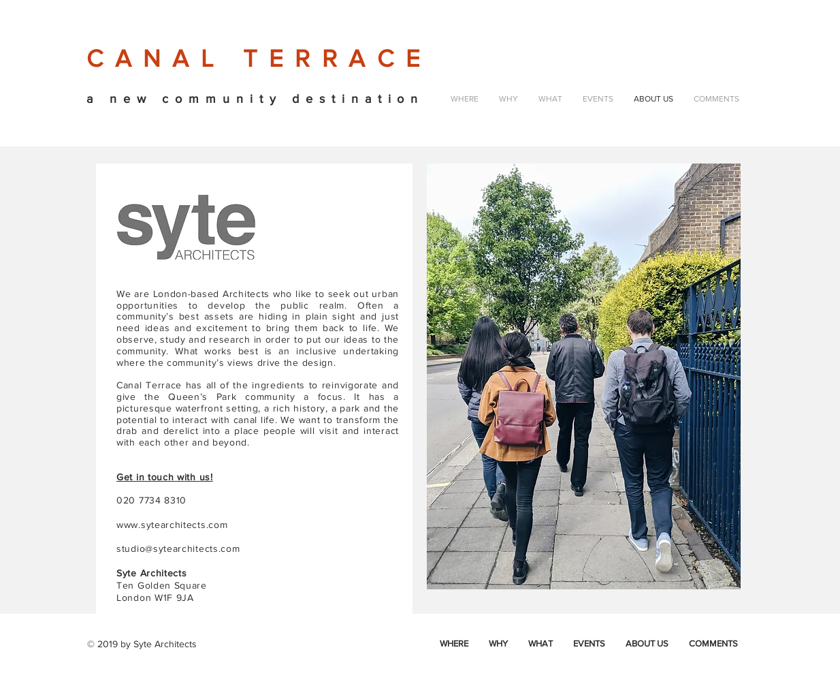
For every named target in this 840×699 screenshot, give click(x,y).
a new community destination (255, 99)
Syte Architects (165, 643)
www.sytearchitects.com (171, 524)
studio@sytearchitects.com (178, 548)
